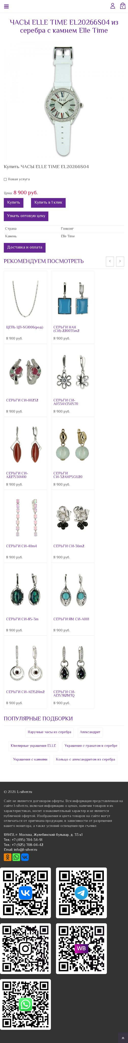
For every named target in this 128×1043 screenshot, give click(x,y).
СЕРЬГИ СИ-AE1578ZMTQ (64, 694)
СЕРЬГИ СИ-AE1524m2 (25, 692)
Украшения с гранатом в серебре (91, 746)
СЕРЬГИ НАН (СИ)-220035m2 (66, 329)
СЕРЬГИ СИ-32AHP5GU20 (67, 475)
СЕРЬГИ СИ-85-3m (22, 619)
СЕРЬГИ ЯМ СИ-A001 (71, 619)
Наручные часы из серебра (49, 732)
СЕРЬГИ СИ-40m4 (21, 546)
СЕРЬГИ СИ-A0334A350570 (65, 402)
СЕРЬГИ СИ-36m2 (68, 546)
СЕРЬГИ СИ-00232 (22, 400)
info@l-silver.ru (25, 850)
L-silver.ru (24, 792)
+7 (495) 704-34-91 (27, 840)
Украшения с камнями (30, 760)
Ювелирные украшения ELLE (33, 746)
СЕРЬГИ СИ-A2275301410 (17, 475)
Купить (13, 203)
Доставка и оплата (24, 247)
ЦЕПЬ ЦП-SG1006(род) (24, 327)
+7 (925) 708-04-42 (27, 845)
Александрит (90, 732)
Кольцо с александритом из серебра (85, 760)
